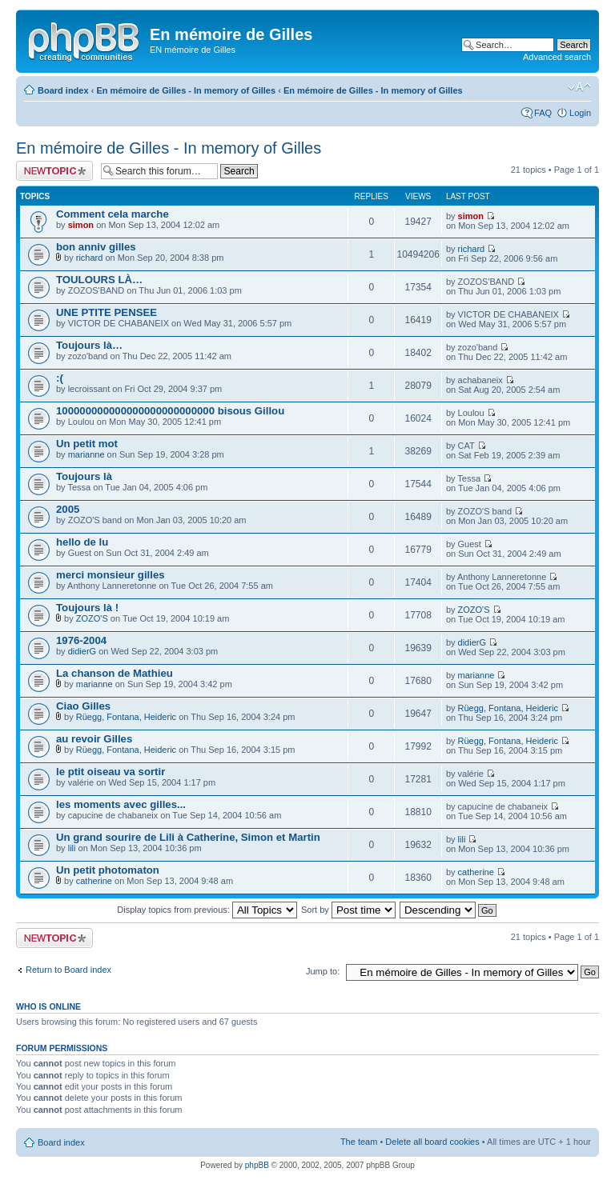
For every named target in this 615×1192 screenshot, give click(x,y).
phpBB (257, 1165)
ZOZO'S (92, 618)
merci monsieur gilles (110, 575)
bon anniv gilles (96, 247)
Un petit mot (87, 444)
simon (81, 225)
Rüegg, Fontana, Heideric (126, 717)
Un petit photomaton (107, 870)
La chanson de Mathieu (114, 673)
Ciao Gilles (83, 706)
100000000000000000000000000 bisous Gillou (170, 411)
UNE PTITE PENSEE (106, 312)
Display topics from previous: (207, 909)
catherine (94, 881)
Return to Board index (68, 969)
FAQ (543, 113)
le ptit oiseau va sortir (110, 772)
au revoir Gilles (94, 739)
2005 (67, 509)
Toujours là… (89, 345)
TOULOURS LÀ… (99, 280)
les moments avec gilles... (121, 804)
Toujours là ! (87, 608)
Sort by (348, 909)
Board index (63, 90)
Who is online (48, 1006)
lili (72, 848)
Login (580, 113)
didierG (82, 651)
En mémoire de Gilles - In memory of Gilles (185, 90)
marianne (86, 454)
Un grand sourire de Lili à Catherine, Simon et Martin (188, 837)
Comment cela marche (112, 214)
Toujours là (84, 476)
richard (89, 257)
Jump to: (323, 971)
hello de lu (82, 542)
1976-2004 (81, 640)
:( (59, 378)
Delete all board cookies (432, 1141)
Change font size (579, 87)
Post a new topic (54, 171)
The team (358, 1141)
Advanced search (557, 57)
